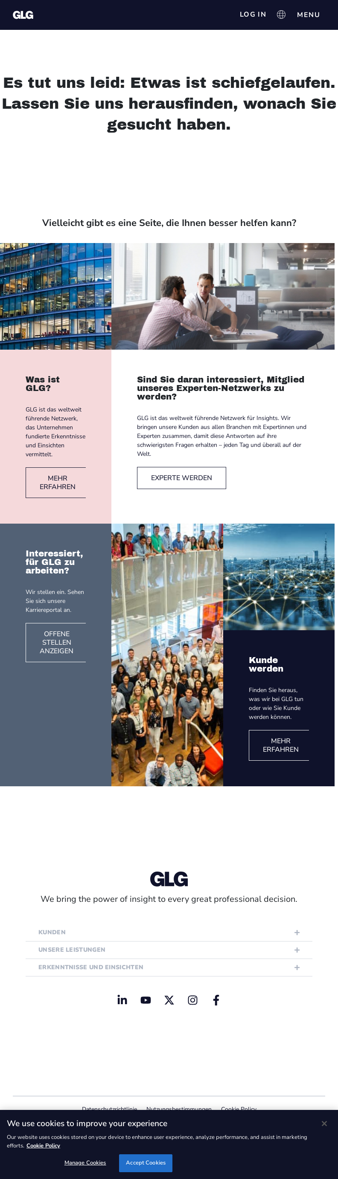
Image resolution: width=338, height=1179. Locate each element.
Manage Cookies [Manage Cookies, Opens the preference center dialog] (85, 1163)
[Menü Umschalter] (308, 15)
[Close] (324, 1123)
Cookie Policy (238, 1109)
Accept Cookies (146, 1163)
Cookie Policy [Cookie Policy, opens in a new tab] (43, 1146)
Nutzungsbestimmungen (179, 1109)
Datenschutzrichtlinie (109, 1109)
